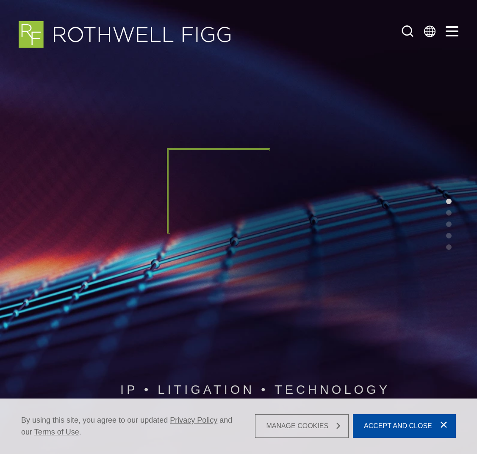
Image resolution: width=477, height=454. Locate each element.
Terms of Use (56, 432)
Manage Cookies (297, 426)
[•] (449, 201)
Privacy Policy (193, 420)
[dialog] (238, 426)
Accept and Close (398, 426)
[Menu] (452, 32)
